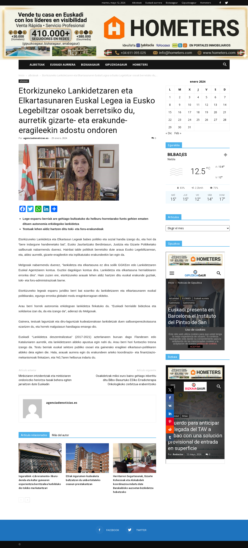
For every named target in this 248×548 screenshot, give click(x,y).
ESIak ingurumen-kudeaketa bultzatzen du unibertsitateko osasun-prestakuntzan (83, 480)
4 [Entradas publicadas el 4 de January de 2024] (198, 97)
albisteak (24, 81)
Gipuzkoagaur (189, 2)
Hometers (205, 2)
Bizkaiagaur (172, 2)
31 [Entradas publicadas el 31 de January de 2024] (189, 127)
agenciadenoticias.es (35, 138)
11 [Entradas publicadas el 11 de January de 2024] (198, 105)
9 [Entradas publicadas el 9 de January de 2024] (179, 105)
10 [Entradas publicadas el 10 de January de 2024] (189, 105)
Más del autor (60, 435)
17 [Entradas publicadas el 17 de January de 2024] (189, 112)
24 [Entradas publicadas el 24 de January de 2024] (189, 120)
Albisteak (137, 2)
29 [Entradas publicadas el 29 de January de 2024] (170, 127)
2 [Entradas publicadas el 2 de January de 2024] (179, 97)
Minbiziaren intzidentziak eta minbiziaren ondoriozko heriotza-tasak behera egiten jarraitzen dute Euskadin (45, 380)
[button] (225, 64)
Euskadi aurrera (153, 2)
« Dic (169, 133)
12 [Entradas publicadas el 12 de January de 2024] (206, 105)
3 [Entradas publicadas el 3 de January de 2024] (189, 97)
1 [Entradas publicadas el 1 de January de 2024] (170, 97)
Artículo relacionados (34, 435)
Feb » (177, 133)
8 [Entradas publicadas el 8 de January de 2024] (170, 105)
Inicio (22, 75)
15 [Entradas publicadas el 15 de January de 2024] (170, 112)
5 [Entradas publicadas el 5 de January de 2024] (206, 97)
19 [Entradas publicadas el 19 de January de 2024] (206, 112)
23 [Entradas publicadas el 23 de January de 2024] (179, 120)
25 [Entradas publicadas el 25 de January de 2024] (198, 120)
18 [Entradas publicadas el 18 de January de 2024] (198, 112)
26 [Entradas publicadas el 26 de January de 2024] (206, 120)
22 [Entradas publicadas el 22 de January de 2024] (170, 120)
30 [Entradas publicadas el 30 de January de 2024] (179, 127)
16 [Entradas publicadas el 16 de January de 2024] (179, 112)
